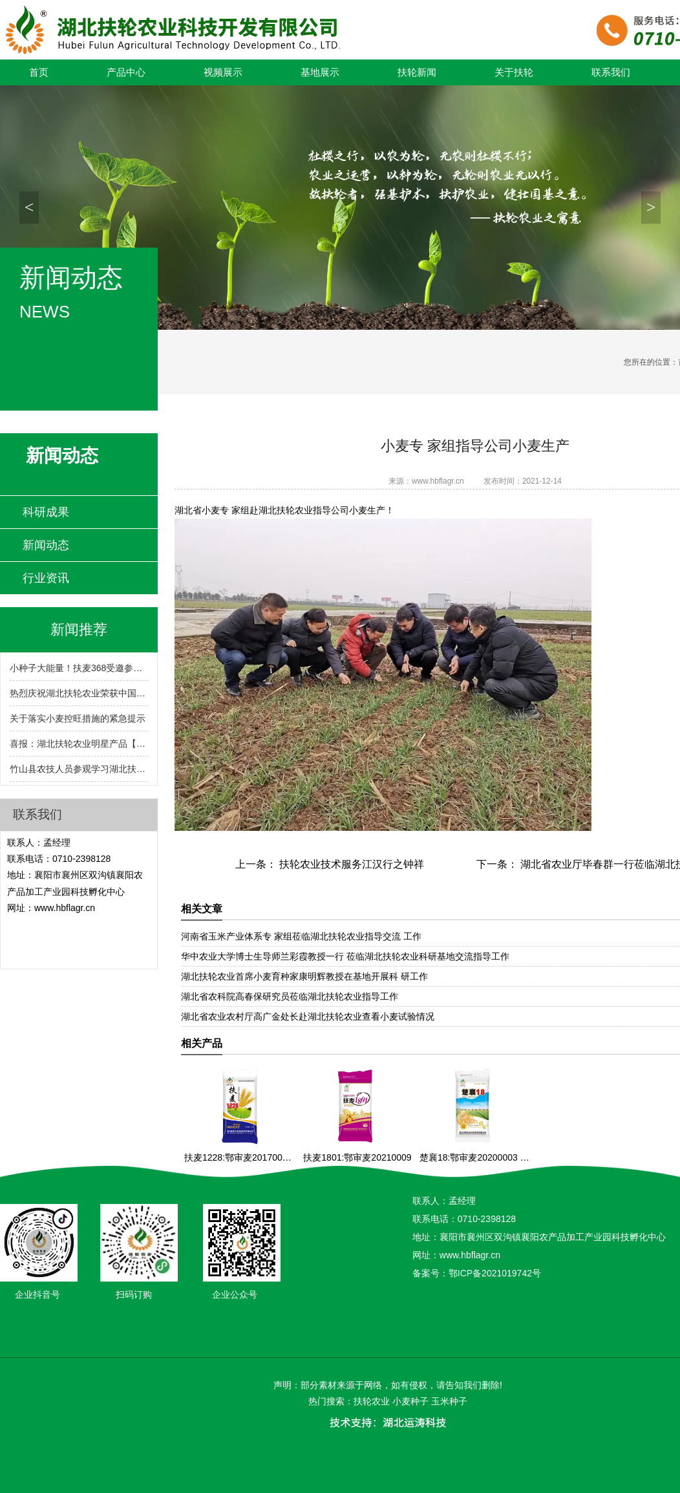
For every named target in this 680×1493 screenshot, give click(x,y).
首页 (38, 72)
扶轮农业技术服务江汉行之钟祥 (350, 864)
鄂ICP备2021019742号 (495, 1273)
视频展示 (223, 72)
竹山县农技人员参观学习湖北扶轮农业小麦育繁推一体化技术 (79, 769)
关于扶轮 (513, 72)
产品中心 (126, 72)
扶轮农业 (372, 1401)
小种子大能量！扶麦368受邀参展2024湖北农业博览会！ (79, 668)
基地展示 (320, 72)
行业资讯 (46, 578)
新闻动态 (46, 545)
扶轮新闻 (417, 72)
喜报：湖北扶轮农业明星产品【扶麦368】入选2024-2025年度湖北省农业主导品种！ (79, 743)
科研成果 (46, 512)
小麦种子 (410, 1401)
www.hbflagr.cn (438, 481)
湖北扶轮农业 (286, 510)
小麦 (358, 510)
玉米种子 (449, 1401)
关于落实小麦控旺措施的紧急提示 (77, 718)
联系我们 (610, 72)
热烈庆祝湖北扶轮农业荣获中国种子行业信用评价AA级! (79, 693)
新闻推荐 (78, 629)
